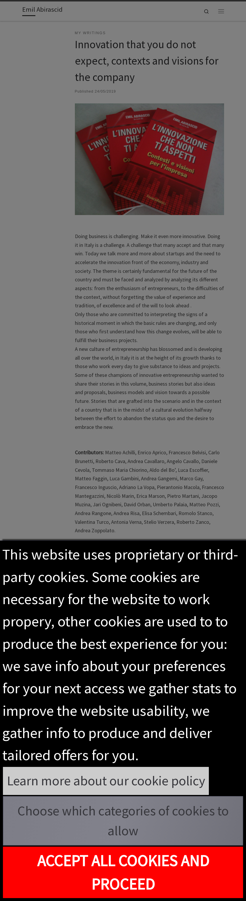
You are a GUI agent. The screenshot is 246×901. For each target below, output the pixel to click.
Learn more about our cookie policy (106, 780)
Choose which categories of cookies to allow (123, 820)
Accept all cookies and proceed (123, 872)
